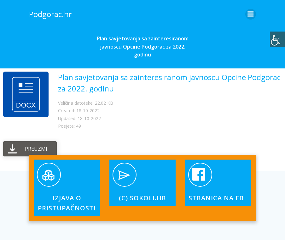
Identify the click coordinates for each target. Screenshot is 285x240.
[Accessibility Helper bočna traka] (277, 39)
